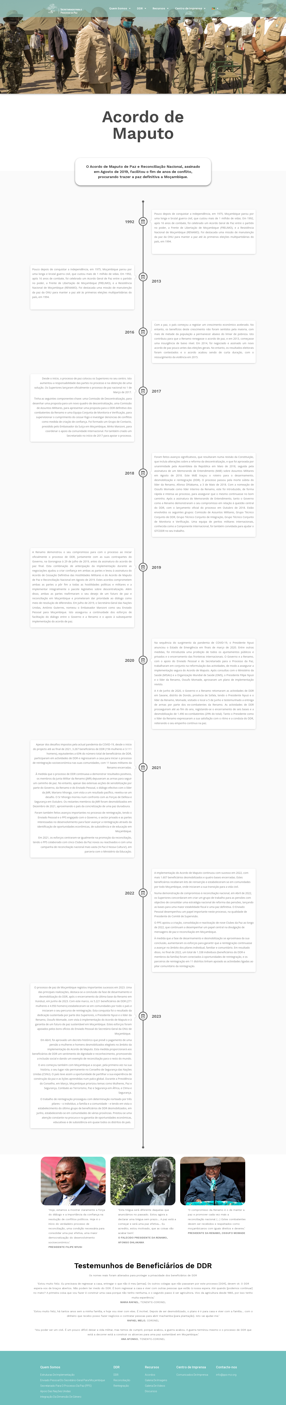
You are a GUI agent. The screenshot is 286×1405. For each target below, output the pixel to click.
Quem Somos (120, 8)
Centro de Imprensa (190, 8)
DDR (141, 8)
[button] (235, 8)
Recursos (161, 8)
